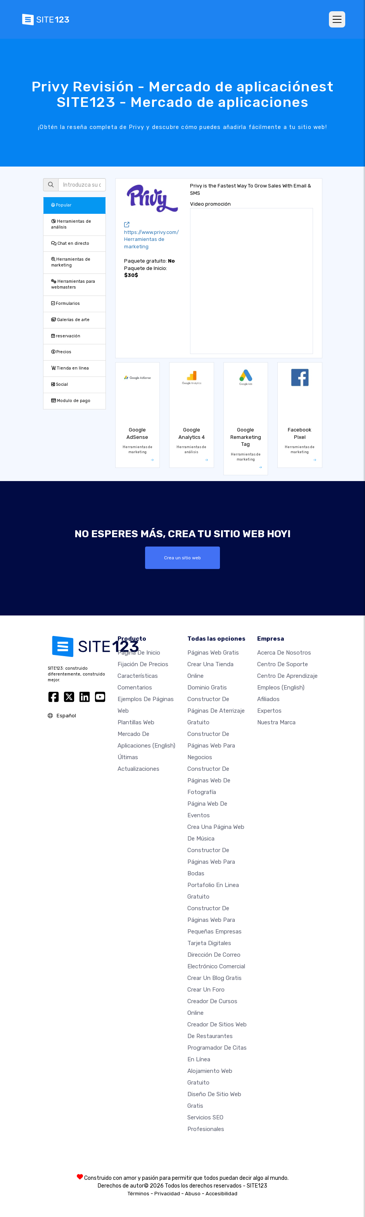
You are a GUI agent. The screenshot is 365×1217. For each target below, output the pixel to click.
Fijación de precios (143, 664)
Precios (61, 351)
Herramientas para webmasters (73, 284)
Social (59, 384)
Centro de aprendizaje (287, 675)
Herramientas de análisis (71, 224)
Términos (138, 1193)
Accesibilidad (221, 1193)
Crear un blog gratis (214, 978)
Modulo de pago (70, 400)
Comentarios (135, 687)
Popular (61, 205)
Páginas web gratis (213, 652)
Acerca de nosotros (284, 652)
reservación (65, 336)
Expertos (269, 710)
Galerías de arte (70, 319)
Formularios (65, 303)
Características (138, 675)
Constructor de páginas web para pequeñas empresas (214, 920)
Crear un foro (206, 989)
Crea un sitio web (182, 557)
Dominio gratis (207, 687)
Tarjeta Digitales (209, 943)
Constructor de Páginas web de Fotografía (208, 780)
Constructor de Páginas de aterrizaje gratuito (216, 711)
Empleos (280, 687)
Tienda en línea (70, 368)
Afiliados (268, 699)
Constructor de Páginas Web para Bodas (211, 862)
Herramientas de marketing (70, 262)
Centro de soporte (282, 664)
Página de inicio (139, 652)
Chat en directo (70, 243)
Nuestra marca (276, 722)
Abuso (193, 1193)
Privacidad (167, 1193)
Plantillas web (136, 722)
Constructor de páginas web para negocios (211, 746)
